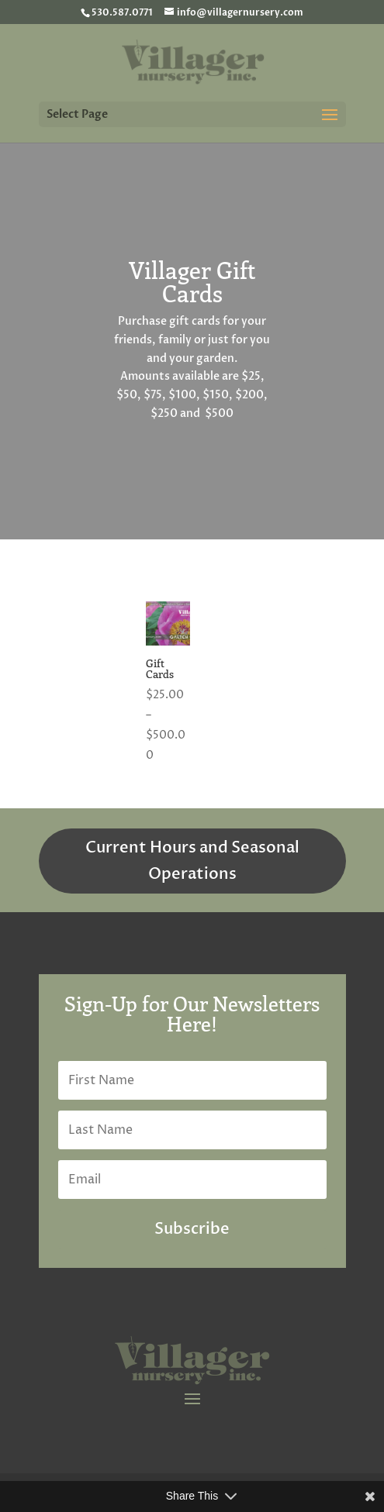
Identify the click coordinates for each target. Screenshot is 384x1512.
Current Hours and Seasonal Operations (192, 860)
